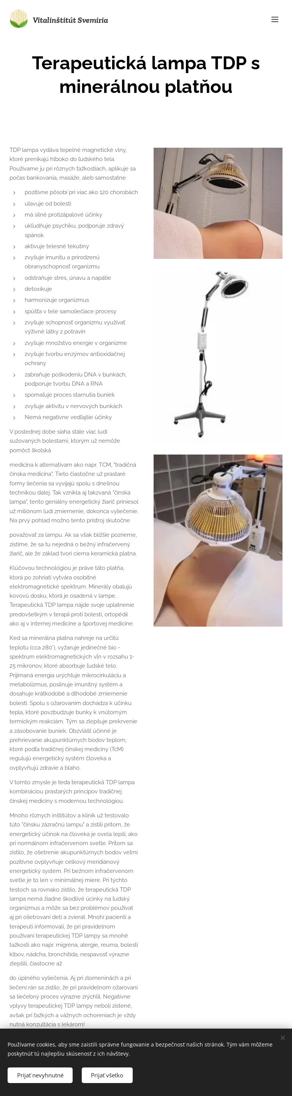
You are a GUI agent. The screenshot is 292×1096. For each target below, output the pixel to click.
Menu (274, 19)
